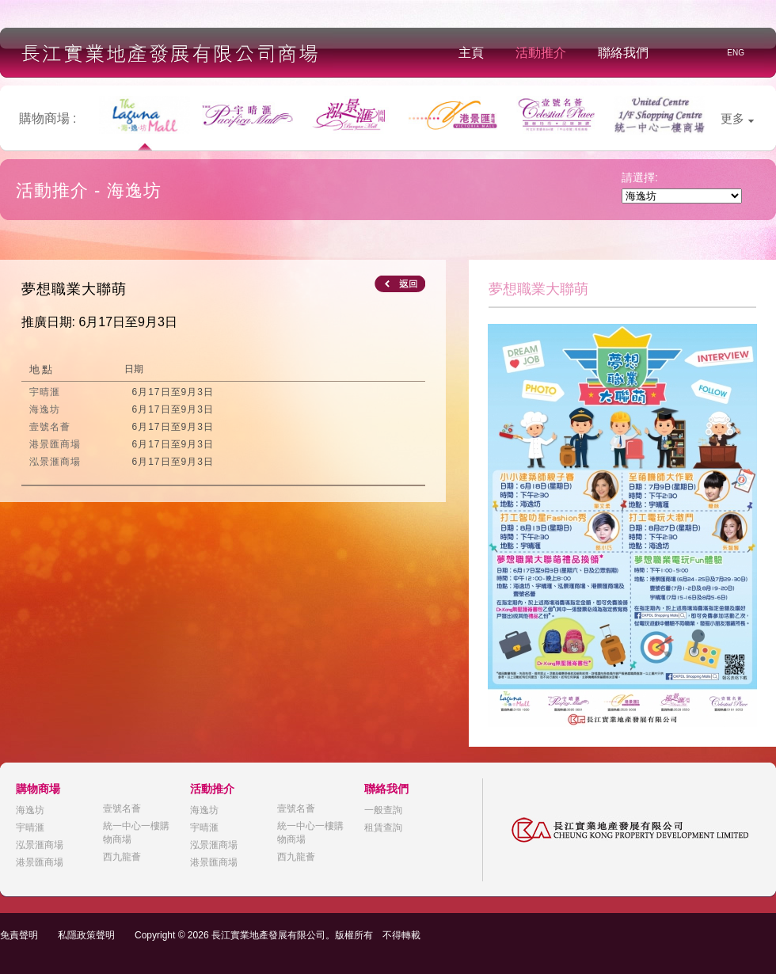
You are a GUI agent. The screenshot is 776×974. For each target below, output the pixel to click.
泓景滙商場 (39, 844)
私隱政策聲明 (86, 935)
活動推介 (540, 52)
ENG (735, 52)
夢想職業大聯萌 (74, 289)
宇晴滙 (30, 827)
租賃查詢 (383, 827)
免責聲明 (19, 935)
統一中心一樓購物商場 (136, 832)
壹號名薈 (122, 808)
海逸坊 (30, 810)
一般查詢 (383, 810)
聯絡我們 (623, 52)
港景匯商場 (39, 862)
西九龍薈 (122, 856)
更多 (737, 118)
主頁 (471, 52)
